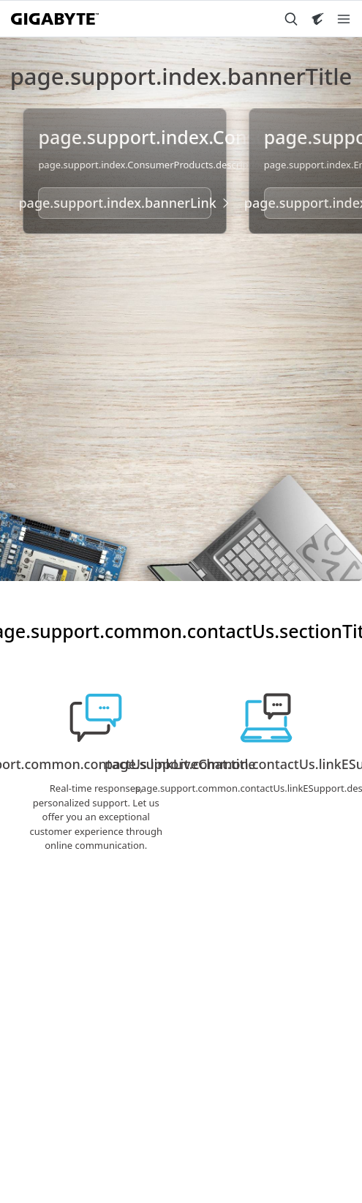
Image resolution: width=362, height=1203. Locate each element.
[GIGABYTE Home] (55, 19)
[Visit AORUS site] (317, 19)
